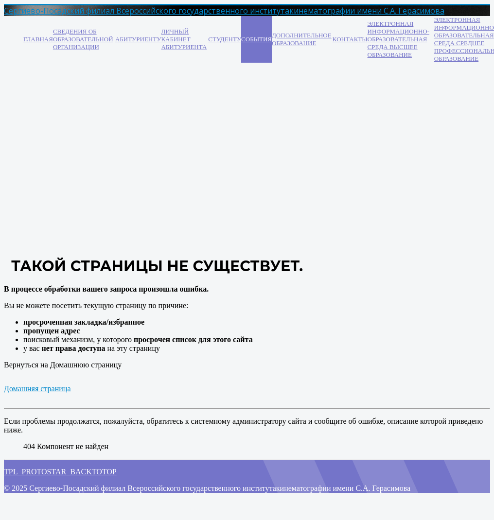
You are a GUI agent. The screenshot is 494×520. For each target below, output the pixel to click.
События (256, 39)
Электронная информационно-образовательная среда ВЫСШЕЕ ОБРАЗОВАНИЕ (398, 39)
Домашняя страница (37, 388)
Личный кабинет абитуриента (184, 39)
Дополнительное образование (302, 39)
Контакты (350, 39)
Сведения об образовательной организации (83, 39)
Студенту (224, 39)
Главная (38, 39)
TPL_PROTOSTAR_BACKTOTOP (60, 472)
